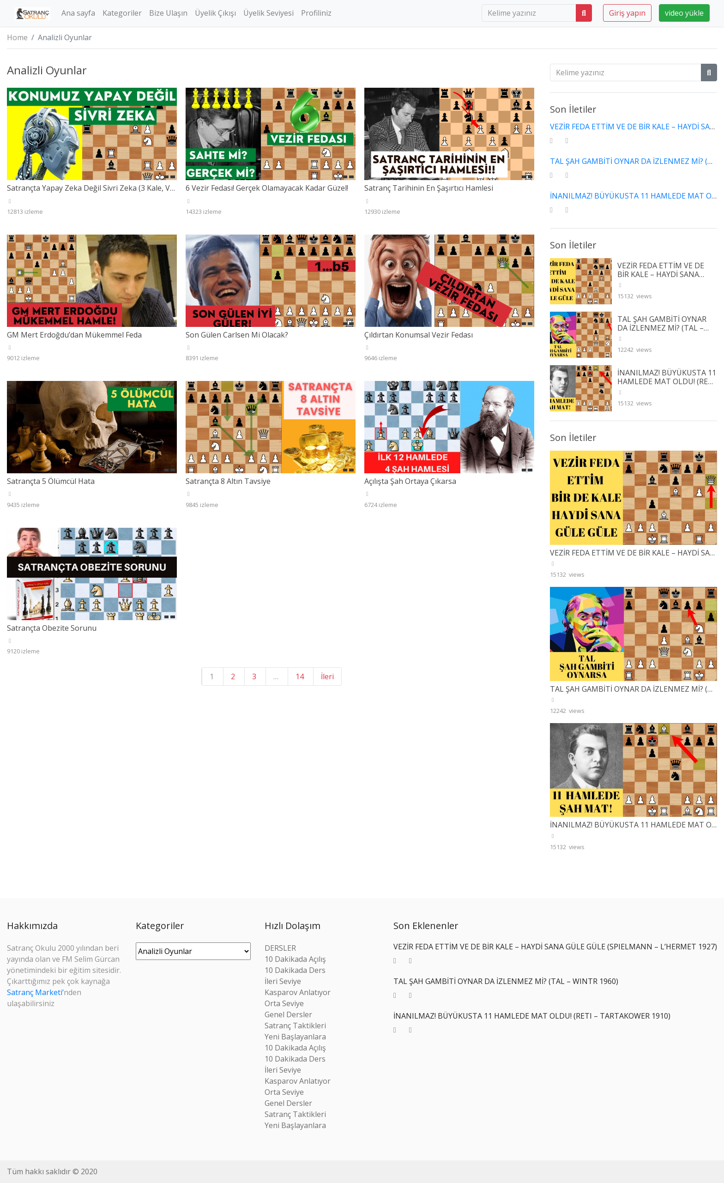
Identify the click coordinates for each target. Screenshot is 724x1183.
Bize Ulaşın (168, 13)
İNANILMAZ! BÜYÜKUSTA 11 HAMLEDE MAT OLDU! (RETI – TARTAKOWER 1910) (666, 381)
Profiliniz (316, 13)
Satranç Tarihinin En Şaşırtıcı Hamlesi (428, 188)
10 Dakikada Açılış (295, 959)
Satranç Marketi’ (35, 992)
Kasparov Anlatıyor (298, 992)
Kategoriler (122, 13)
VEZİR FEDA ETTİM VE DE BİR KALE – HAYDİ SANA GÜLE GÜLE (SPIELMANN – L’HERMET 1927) (663, 278)
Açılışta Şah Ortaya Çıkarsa (410, 481)
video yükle (684, 13)
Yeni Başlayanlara (295, 1037)
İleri (327, 676)
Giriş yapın (627, 13)
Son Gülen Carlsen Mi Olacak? (237, 335)
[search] (529, 13)
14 (300, 676)
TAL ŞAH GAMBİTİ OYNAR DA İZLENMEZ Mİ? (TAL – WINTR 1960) (661, 328)
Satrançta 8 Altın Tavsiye (228, 481)
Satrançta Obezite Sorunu (52, 628)
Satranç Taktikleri (295, 1025)
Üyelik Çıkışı (215, 13)
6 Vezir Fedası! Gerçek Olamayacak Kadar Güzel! (267, 188)
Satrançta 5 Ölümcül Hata (51, 481)
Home (17, 37)
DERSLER (280, 948)
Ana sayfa (78, 13)
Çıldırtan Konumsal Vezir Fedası (418, 335)
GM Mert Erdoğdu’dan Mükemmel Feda (74, 335)
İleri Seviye (283, 981)
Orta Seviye (284, 1003)
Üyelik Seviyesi (268, 13)
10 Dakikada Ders (295, 970)
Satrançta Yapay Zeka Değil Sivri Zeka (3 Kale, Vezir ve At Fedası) (117, 188)
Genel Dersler (288, 1014)
